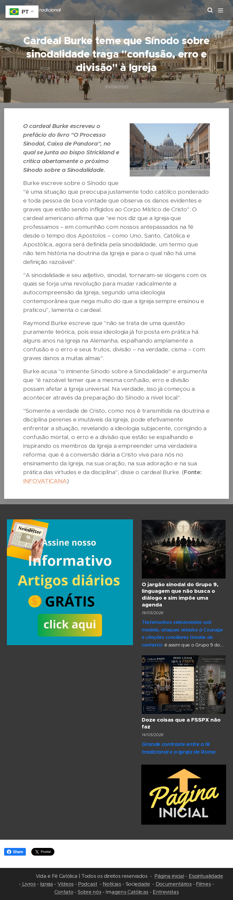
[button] (209, 10)
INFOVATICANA (45, 481)
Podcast (87, 884)
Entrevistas (166, 892)
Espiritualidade (206, 876)
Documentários (174, 884)
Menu (220, 10)
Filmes (203, 884)
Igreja (46, 884)
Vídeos (65, 884)
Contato (63, 892)
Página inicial (169, 876)
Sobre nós (89, 892)
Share (15, 852)
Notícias (112, 884)
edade (142, 884)
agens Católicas (130, 892)
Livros (28, 884)
